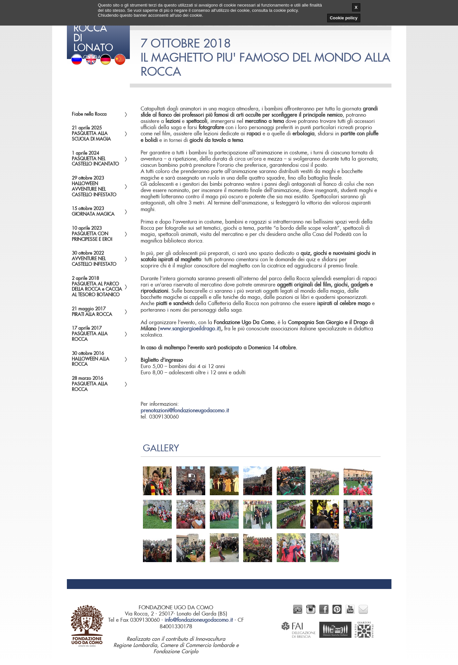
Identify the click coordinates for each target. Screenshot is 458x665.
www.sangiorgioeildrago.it (189, 328)
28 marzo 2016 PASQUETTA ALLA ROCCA (90, 384)
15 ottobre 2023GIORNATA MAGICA (93, 211)
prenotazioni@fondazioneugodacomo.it (185, 410)
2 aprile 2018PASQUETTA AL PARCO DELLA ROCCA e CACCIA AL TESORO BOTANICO (97, 286)
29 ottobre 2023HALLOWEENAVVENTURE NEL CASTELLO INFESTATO (94, 186)
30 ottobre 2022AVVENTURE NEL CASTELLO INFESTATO (94, 259)
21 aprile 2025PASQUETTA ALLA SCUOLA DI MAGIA (91, 134)
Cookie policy (344, 17)
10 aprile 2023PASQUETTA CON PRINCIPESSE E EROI (92, 234)
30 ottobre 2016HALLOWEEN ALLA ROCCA (90, 359)
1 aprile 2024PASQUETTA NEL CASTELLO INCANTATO (95, 159)
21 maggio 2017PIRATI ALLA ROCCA (92, 312)
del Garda (99, 29)
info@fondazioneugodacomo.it (199, 620)
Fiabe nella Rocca (89, 114)
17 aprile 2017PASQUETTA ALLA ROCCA (90, 334)
